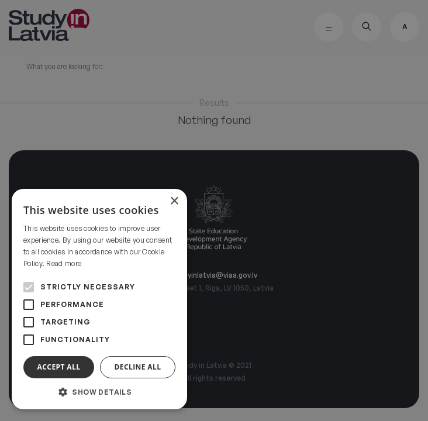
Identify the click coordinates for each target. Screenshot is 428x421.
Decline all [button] (138, 367)
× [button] (174, 201)
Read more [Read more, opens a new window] (63, 263)
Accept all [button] (59, 367)
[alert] (214, 210)
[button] (99, 392)
